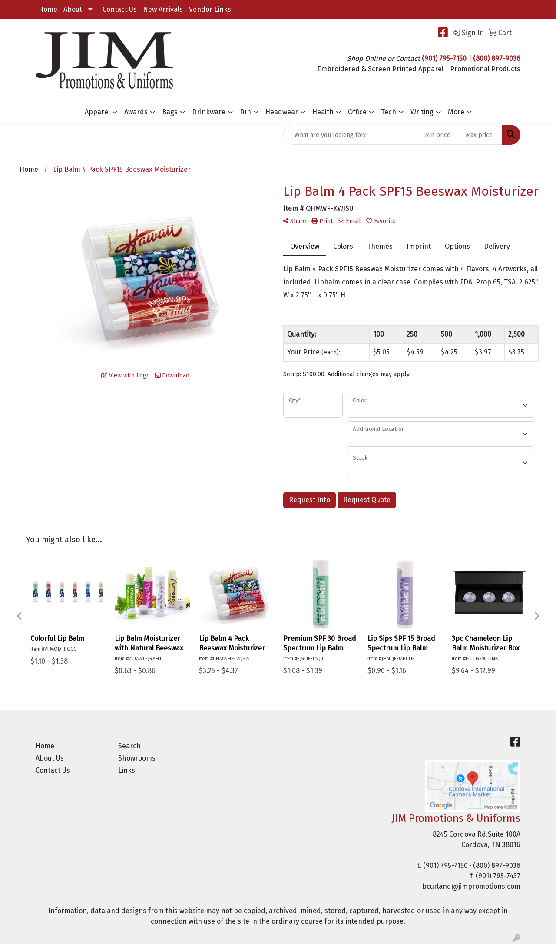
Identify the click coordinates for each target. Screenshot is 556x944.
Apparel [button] (97, 112)
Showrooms (137, 758)
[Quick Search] (351, 135)
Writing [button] (422, 112)
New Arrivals (163, 9)
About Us (50, 758)
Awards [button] (136, 112)
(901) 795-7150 (445, 865)
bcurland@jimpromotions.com (471, 886)
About (72, 9)
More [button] (456, 112)
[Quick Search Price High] (481, 135)
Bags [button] (170, 112)
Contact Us (120, 9)
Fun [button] (245, 112)
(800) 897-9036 (496, 865)
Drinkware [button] (208, 112)
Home (48, 9)
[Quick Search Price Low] (440, 135)
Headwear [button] (281, 112)
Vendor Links (210, 9)
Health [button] (323, 112)
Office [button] (357, 112)
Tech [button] (388, 112)
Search (129, 746)
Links (126, 770)
